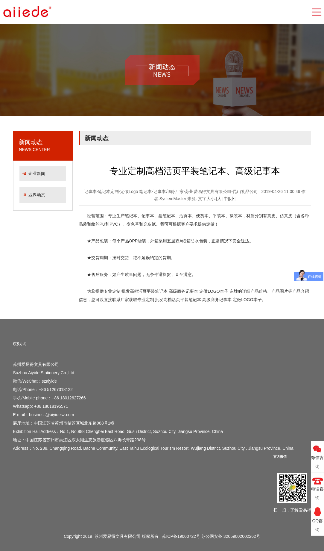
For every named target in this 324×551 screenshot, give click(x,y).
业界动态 (36, 195)
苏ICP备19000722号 (181, 536)
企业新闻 (36, 173)
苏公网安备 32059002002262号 (230, 536)
